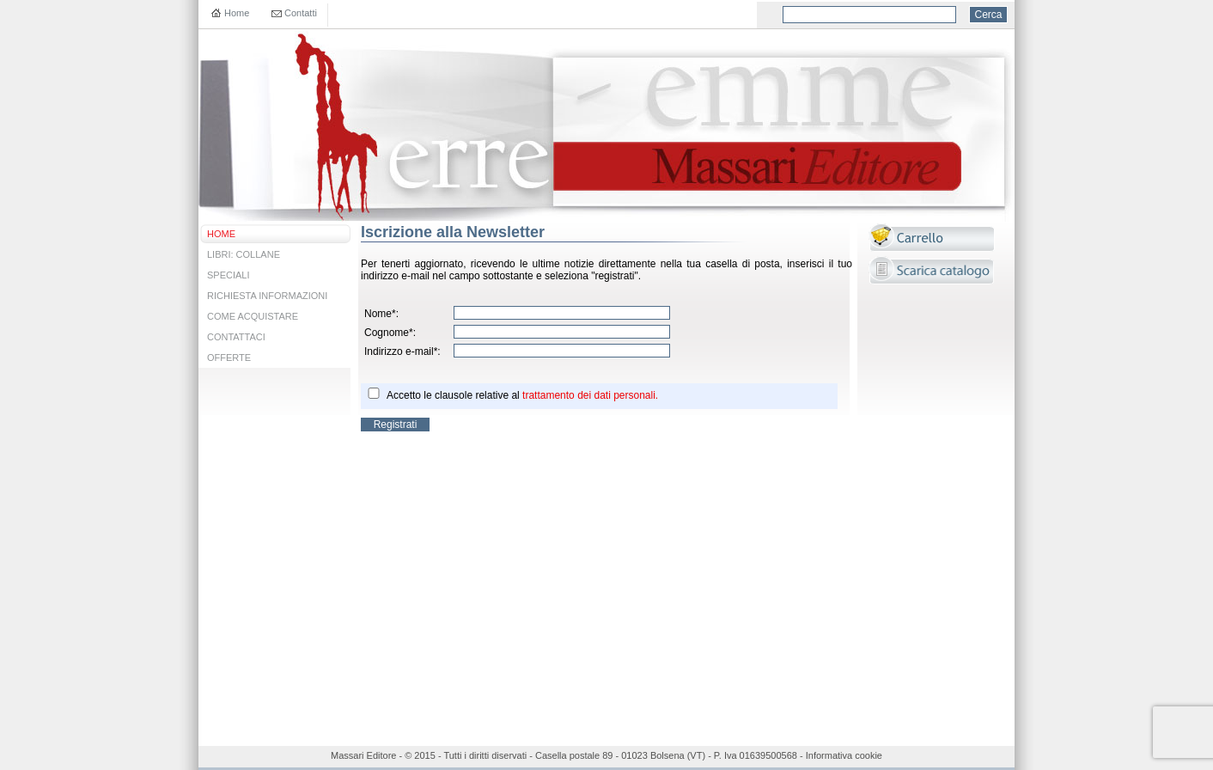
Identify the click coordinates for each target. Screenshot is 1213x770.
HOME (221, 234)
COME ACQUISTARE (252, 316)
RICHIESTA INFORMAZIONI (267, 295)
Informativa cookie (844, 755)
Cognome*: (390, 333)
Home (236, 13)
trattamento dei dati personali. (590, 395)
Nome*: (381, 314)
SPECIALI (228, 275)
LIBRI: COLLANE (243, 254)
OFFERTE (229, 357)
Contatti (300, 13)
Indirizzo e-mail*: (402, 351)
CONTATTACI (236, 337)
